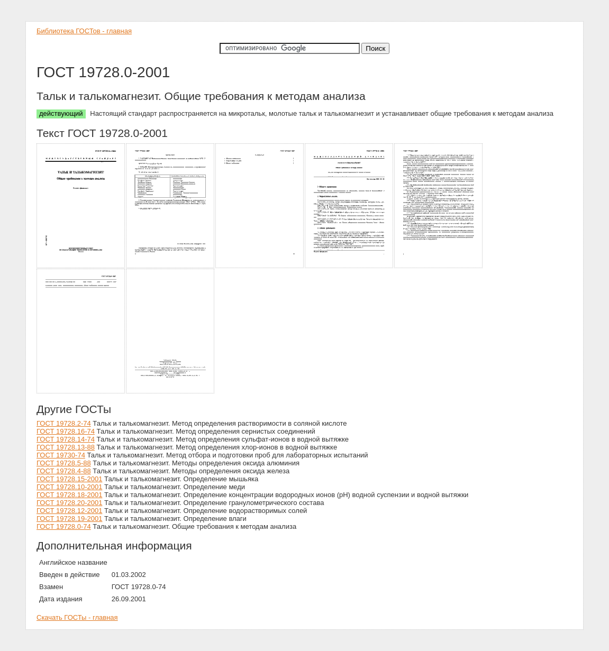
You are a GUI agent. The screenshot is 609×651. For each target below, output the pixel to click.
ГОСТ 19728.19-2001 (69, 518)
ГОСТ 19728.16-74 (66, 431)
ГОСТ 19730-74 (61, 455)
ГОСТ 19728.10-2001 (69, 487)
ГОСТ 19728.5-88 (64, 463)
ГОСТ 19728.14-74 (66, 439)
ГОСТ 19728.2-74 (64, 423)
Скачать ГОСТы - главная (77, 617)
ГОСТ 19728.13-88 (66, 447)
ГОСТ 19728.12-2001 (69, 511)
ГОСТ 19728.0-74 (64, 526)
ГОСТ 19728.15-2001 (69, 479)
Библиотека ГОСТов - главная (84, 31)
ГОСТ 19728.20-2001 (69, 503)
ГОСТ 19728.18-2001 (69, 495)
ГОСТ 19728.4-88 (64, 471)
